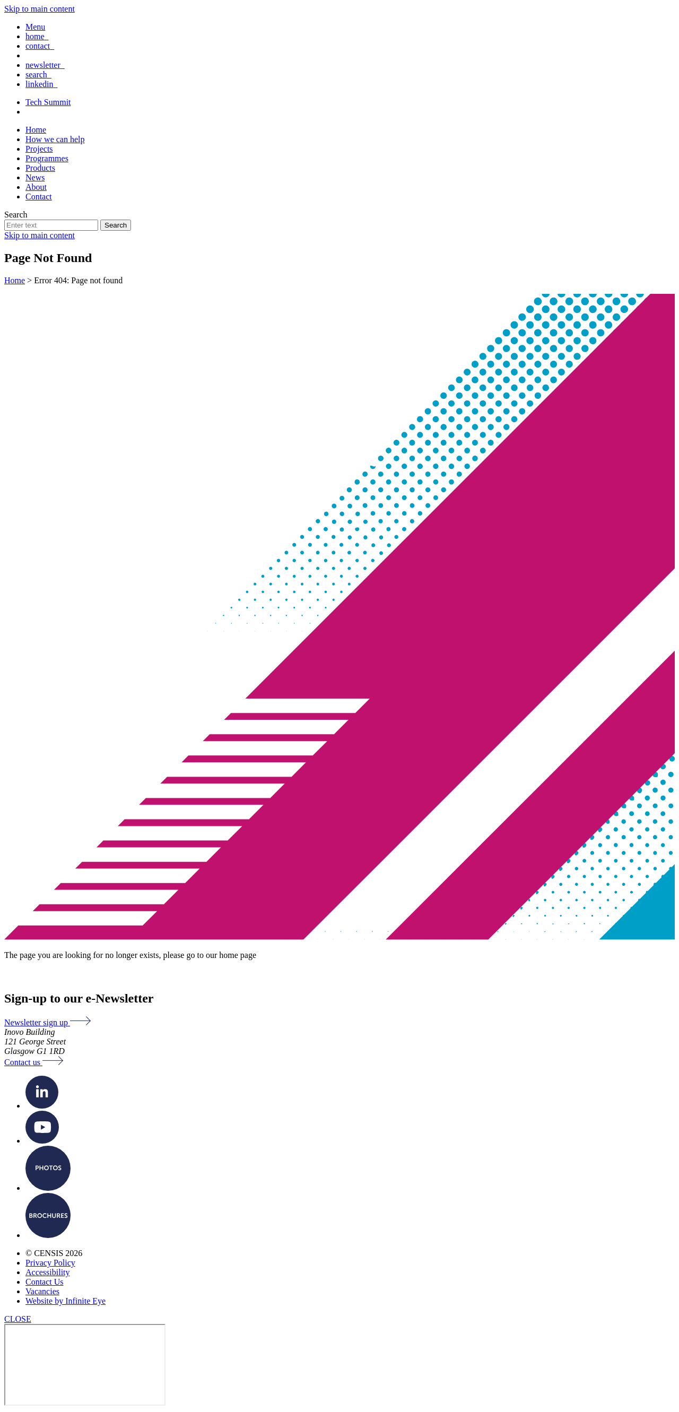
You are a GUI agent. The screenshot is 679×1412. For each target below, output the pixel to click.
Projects (39, 148)
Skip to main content (39, 8)
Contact (38, 196)
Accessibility (47, 1272)
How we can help (55, 139)
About (36, 186)
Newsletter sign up (47, 1022)
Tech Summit (48, 102)
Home (35, 129)
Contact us (33, 1062)
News (35, 177)
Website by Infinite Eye (65, 1300)
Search (16, 214)
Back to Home (35, 974)
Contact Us (44, 1281)
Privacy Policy (50, 1262)
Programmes (46, 158)
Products (40, 167)
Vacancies (42, 1291)
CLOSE (17, 1318)
